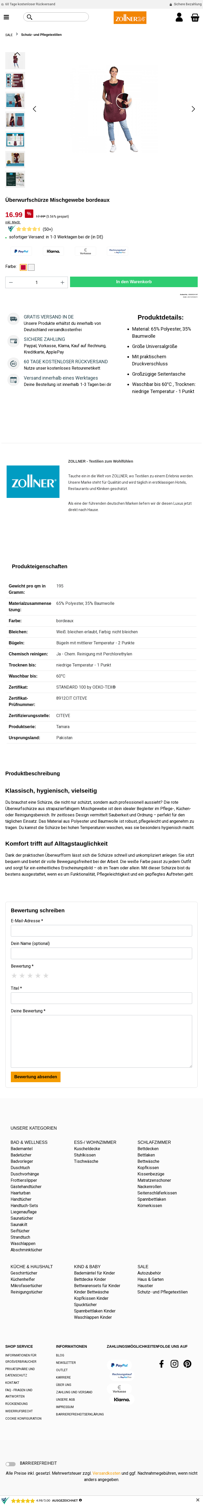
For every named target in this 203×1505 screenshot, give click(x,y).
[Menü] (6, 17)
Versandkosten (107, 1473)
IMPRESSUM (65, 1407)
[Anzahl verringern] (10, 282)
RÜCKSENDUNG (16, 1404)
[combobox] (62, 17)
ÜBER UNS (63, 1385)
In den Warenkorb (134, 282)
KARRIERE (63, 1377)
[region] (101, 121)
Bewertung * (22, 966)
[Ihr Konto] (179, 17)
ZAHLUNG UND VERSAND (74, 1392)
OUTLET (62, 1370)
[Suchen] (30, 17)
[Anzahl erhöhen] (62, 282)
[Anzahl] (36, 282)
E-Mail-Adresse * (27, 920)
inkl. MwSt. (13, 222)
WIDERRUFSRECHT (19, 1411)
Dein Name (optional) (30, 943)
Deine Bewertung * (28, 1010)
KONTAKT (12, 1383)
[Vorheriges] (34, 108)
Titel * (16, 988)
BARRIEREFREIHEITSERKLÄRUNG (80, 1414)
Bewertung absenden (35, 1077)
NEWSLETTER (66, 1363)
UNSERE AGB (65, 1399)
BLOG (60, 1355)
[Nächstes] (193, 108)
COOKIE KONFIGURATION (23, 1418)
